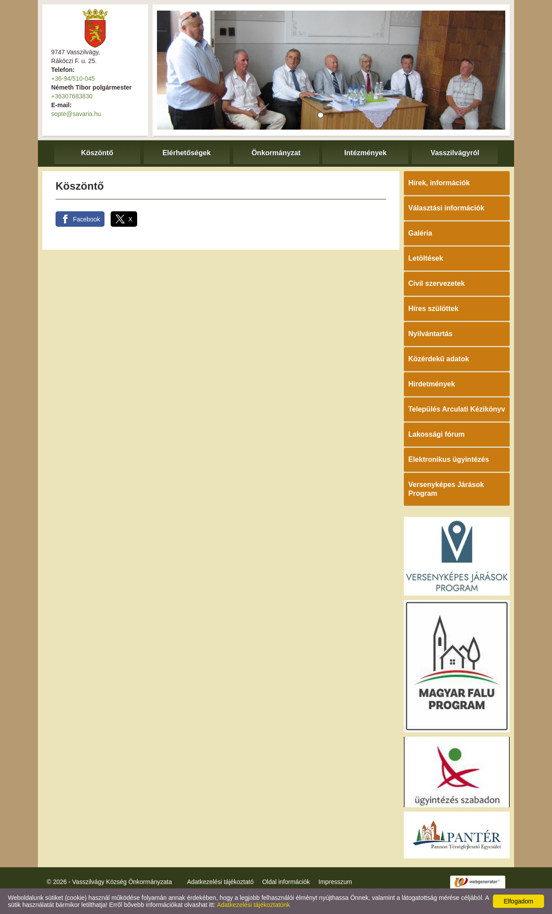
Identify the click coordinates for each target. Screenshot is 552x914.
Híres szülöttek (433, 308)
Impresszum (335, 881)
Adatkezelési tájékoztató (220, 881)
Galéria (420, 233)
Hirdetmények (431, 384)
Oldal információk (286, 881)
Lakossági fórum (436, 434)
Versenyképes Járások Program (446, 489)
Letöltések (425, 258)
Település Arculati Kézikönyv (456, 409)
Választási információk (446, 208)
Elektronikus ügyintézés (448, 459)
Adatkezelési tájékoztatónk (253, 904)
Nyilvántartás (430, 333)
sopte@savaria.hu (76, 113)
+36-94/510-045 (73, 78)
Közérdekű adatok (438, 359)
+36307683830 (72, 96)
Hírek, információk (439, 183)
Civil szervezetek (436, 283)
